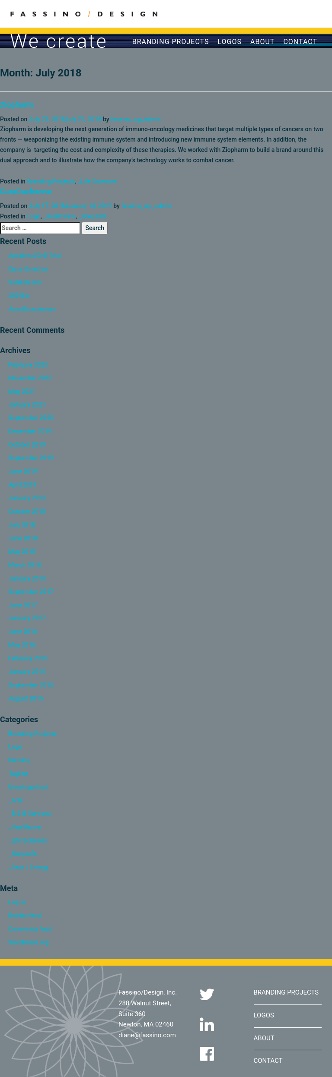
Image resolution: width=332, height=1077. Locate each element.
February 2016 (28, 658)
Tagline (19, 773)
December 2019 (30, 431)
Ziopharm (17, 104)
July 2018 (22, 524)
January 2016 (27, 671)
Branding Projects (170, 41)
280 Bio (19, 295)
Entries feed (25, 915)
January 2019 (27, 498)
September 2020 (31, 417)
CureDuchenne (25, 191)
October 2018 (27, 511)
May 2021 (22, 391)
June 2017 (23, 605)
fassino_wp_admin (136, 119)
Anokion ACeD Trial (35, 255)
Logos (230, 41)
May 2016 (22, 644)
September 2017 (31, 591)
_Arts (16, 800)
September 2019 (31, 458)
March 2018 (25, 565)
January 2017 (27, 618)
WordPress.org (29, 942)
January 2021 (27, 404)
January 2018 (27, 578)
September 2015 (31, 685)
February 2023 (28, 364)
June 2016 (23, 631)
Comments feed (30, 928)
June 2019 (23, 471)
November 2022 (30, 378)
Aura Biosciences (32, 309)
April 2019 (22, 484)
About (262, 41)
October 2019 (27, 444)
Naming (19, 760)
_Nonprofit (92, 216)
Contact (300, 41)
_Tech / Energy (28, 867)
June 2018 (23, 538)
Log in (17, 902)
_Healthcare (59, 216)
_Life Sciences (97, 181)
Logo (33, 216)
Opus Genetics (28, 268)
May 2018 (22, 551)
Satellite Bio (25, 282)
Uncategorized (28, 786)
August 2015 (26, 698)
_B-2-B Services (30, 813)
